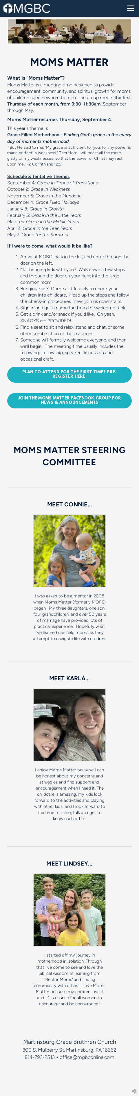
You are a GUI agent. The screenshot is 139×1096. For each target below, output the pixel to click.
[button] (69, 375)
